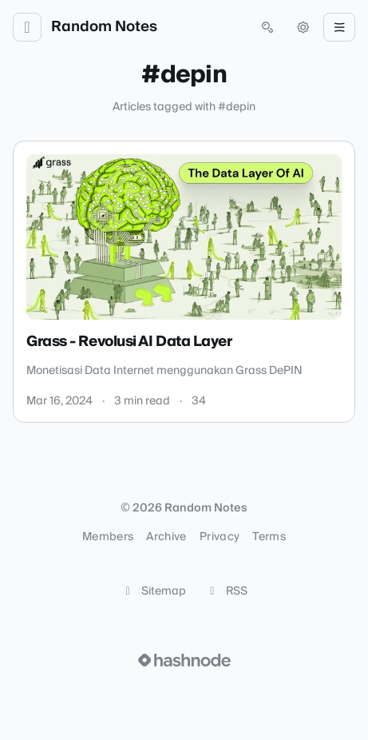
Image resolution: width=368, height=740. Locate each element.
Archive (166, 537)
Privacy (219, 537)
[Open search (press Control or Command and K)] (267, 27)
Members (107, 537)
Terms (269, 537)
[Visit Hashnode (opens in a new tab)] (184, 660)
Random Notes (104, 27)
